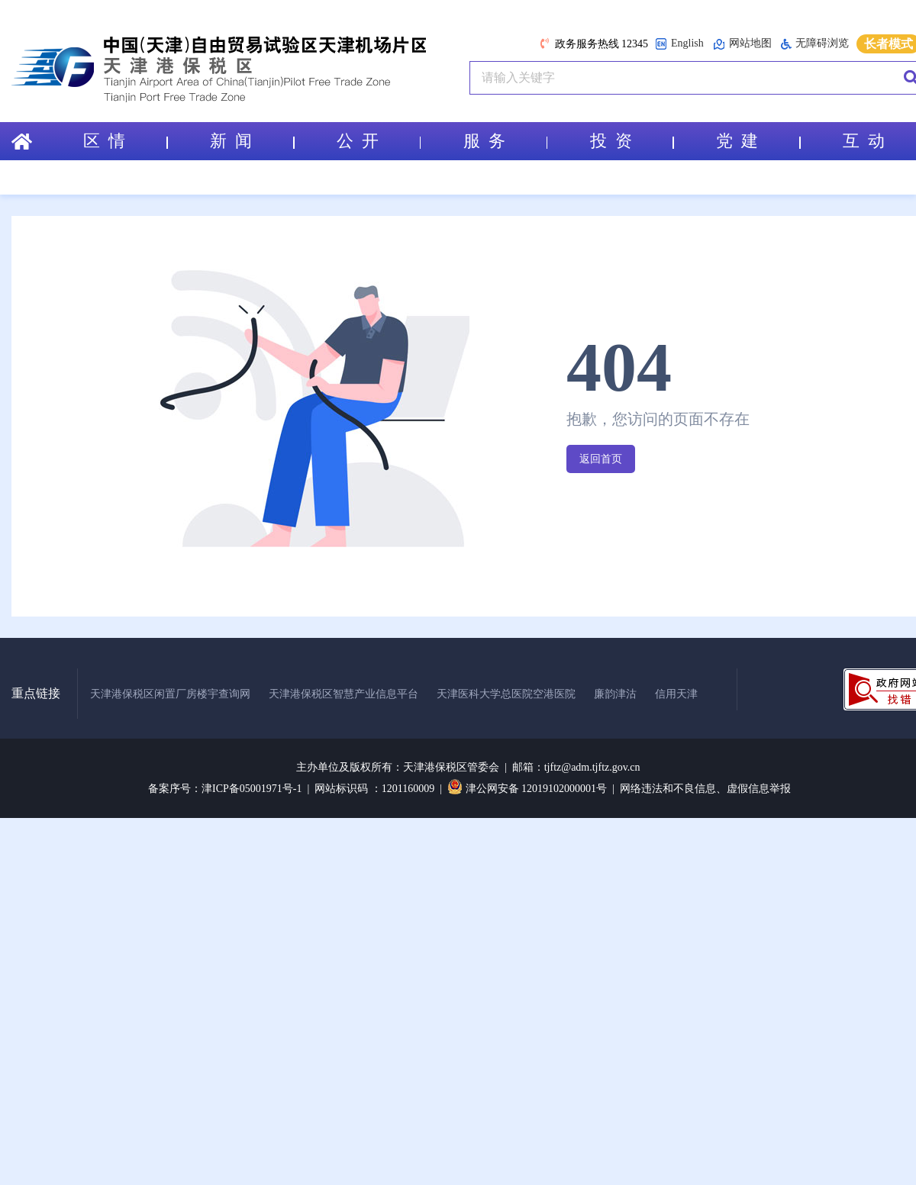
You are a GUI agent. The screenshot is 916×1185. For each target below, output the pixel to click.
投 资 (632, 140)
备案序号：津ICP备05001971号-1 (225, 788)
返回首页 (600, 459)
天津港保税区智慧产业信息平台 (343, 694)
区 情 (125, 140)
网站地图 (742, 43)
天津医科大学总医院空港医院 (506, 694)
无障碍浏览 (815, 43)
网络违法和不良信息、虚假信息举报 (705, 788)
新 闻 (252, 140)
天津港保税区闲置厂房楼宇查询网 (170, 694)
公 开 (379, 140)
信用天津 (676, 694)
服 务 (505, 140)
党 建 (758, 140)
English (679, 43)
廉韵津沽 (615, 694)
